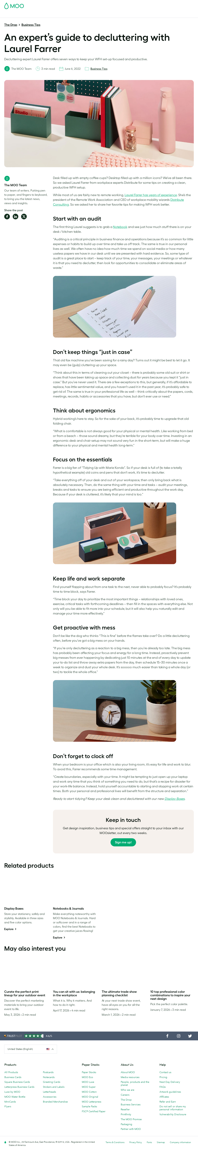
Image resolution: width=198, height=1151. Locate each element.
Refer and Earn (167, 1101)
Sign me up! (123, 842)
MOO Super (89, 1086)
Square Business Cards (17, 1082)
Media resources (130, 1077)
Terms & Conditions (115, 1142)
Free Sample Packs (120, 4)
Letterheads (49, 1091)
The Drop (10, 25)
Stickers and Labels (53, 1086)
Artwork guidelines (170, 1091)
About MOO (128, 1072)
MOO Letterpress (91, 1101)
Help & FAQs (188, 14)
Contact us (165, 1072)
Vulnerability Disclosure (172, 1114)
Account (138, 4)
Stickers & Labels (51, 14)
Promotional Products (120, 14)
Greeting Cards (51, 1082)
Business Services (146, 14)
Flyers (7, 1106)
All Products (11, 1072)
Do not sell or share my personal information (172, 1108)
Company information (180, 1142)
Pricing (163, 1077)
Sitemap (161, 1142)
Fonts (149, 1142)
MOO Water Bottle (14, 1096)
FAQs (162, 1086)
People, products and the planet (135, 1083)
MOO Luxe (88, 1082)
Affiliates (164, 1096)
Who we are (127, 1089)
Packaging (126, 1124)
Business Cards (13, 14)
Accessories (49, 1096)
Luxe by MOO (12, 1091)
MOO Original (90, 1096)
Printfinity (126, 1114)
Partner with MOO (131, 1129)
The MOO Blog (168, 14)
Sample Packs (89, 1106)
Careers (125, 1094)
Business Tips (30, 25)
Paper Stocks (89, 1072)
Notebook (120, 227)
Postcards (32, 14)
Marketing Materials (76, 14)
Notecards (49, 1077)
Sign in (151, 4)
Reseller (125, 1109)
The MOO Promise (131, 1119)
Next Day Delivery (169, 1082)
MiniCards (10, 1101)
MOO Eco (87, 1077)
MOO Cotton (89, 1091)
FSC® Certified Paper (93, 1111)
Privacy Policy (135, 1142)
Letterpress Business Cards (19, 1086)
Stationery (97, 14)
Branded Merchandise (55, 1101)
